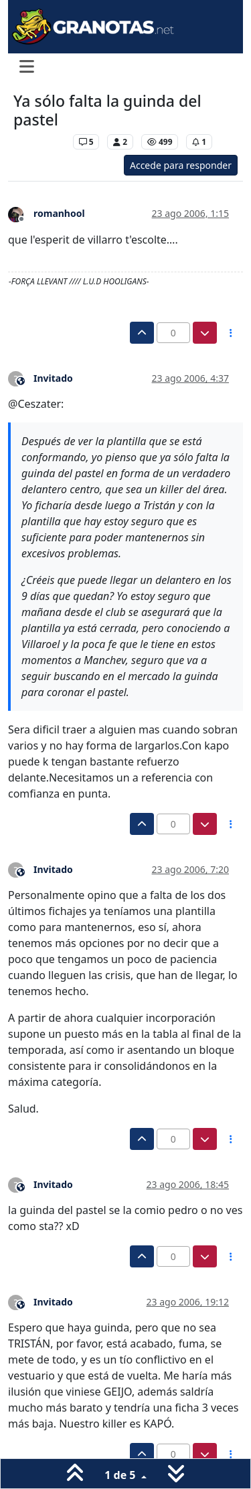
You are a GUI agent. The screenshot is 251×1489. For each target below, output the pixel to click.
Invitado (53, 378)
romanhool (59, 213)
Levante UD (40, 141)
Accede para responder (181, 165)
